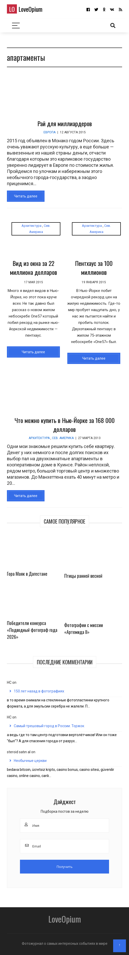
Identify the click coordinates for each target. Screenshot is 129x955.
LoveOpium (24, 9)
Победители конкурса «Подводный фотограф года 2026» (32, 630)
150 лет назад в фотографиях (39, 691)
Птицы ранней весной (83, 575)
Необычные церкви (30, 761)
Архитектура (31, 226)
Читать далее (25, 196)
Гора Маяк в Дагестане (27, 573)
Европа (50, 132)
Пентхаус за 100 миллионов (94, 267)
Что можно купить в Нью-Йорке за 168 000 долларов (65, 425)
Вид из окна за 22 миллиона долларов (33, 267)
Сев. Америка (63, 438)
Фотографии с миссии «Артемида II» (83, 628)
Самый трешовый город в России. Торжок (49, 726)
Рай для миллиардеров (64, 123)
